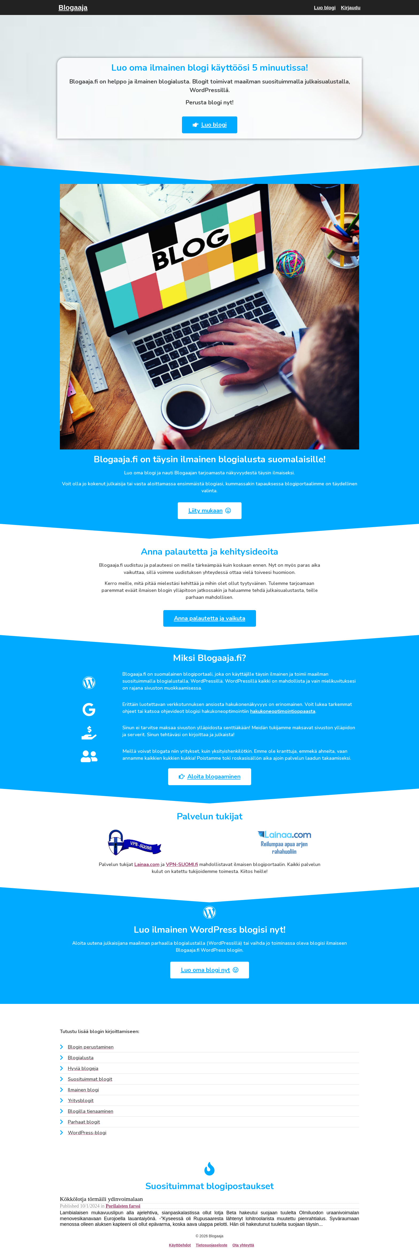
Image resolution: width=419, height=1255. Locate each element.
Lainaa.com (147, 864)
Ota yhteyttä (243, 1245)
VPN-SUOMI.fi (182, 864)
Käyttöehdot (180, 1245)
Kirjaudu (350, 7)
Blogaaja (73, 7)
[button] (204, 124)
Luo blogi (325, 7)
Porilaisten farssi (123, 1206)
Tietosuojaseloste (211, 1245)
